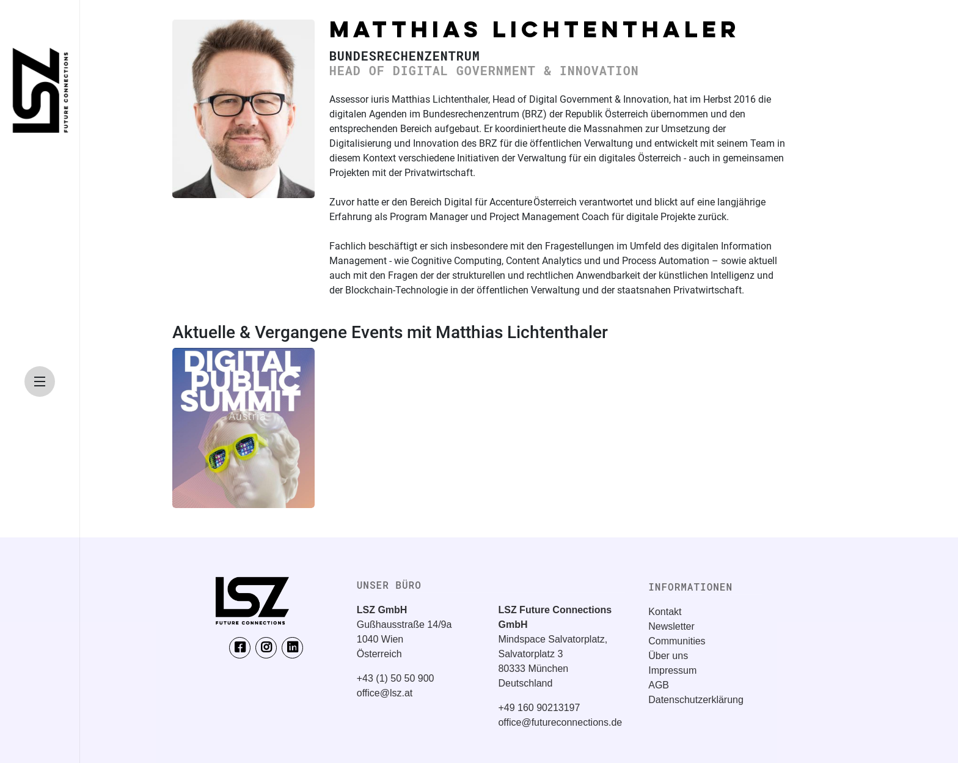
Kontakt (664, 611)
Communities (676, 641)
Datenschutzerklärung (696, 700)
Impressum (672, 670)
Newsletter (671, 626)
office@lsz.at (385, 693)
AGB (658, 685)
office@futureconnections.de (560, 722)
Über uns (668, 656)
